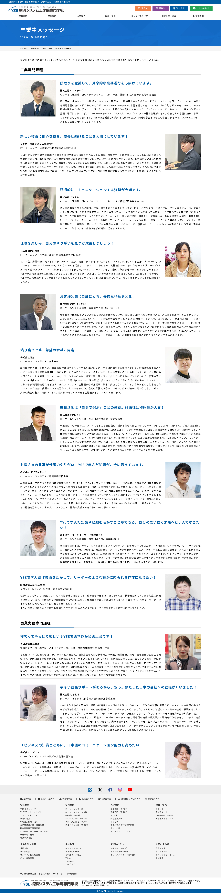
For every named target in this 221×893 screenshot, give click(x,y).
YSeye (68, 858)
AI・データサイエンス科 (76, 812)
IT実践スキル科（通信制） (77, 825)
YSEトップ (25, 48)
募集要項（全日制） (119, 809)
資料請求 (179, 8)
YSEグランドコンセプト (31, 812)
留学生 (160, 8)
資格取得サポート (163, 812)
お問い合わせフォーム (165, 855)
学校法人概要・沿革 (29, 822)
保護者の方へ (66, 799)
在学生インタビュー (74, 855)
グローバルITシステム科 (76, 819)
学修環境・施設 (27, 835)
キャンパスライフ (139, 16)
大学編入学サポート (164, 819)
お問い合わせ (201, 8)
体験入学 (24, 848)
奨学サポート (116, 822)
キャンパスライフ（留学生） (123, 855)
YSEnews (69, 861)
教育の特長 (25, 819)
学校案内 (23, 16)
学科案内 (52, 16)
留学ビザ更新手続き (119, 851)
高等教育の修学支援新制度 (122, 825)
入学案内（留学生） (119, 848)
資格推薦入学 (116, 819)
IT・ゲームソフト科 (74, 809)
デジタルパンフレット (120, 831)
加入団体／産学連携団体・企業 (34, 831)
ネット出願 (115, 828)
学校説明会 (25, 851)
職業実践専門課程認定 (30, 828)
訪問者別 (198, 16)
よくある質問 (161, 851)
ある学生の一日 (72, 851)
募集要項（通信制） (119, 812)
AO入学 (114, 815)
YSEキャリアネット (164, 815)
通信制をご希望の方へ (129, 799)
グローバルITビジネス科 (76, 822)
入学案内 (81, 16)
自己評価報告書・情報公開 (32, 825)
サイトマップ (59, 874)
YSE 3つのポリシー (28, 815)
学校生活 (70, 844)
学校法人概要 (44, 874)
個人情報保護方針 (28, 874)
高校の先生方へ (46, 799)
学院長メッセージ (28, 809)
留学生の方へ (152, 799)
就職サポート (51, 48)
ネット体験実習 (27, 858)
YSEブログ (70, 864)
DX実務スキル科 (72, 815)
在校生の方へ (86, 799)
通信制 (143, 8)
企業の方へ (26, 799)
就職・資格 (110, 16)
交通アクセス (26, 838)
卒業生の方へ (105, 799)
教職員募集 (160, 848)
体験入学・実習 (169, 16)
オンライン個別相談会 (30, 855)
